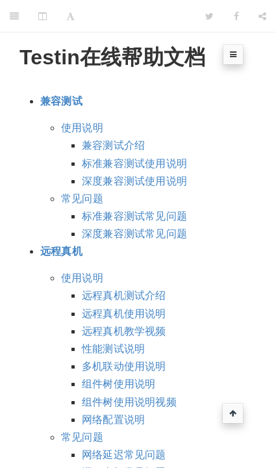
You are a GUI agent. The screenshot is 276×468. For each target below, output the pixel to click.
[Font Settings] (70, 16)
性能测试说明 (113, 348)
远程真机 (61, 251)
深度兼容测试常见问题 (134, 233)
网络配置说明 (113, 419)
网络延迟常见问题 (124, 454)
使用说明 (82, 127)
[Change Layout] (42, 16)
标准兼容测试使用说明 (134, 163)
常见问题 (82, 198)
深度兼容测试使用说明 (134, 181)
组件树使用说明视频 (129, 402)
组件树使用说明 (118, 383)
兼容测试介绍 (113, 145)
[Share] (262, 16)
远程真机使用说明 (124, 313)
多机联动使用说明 (124, 366)
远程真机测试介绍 (124, 295)
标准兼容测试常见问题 (134, 216)
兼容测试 (61, 101)
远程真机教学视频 (124, 331)
